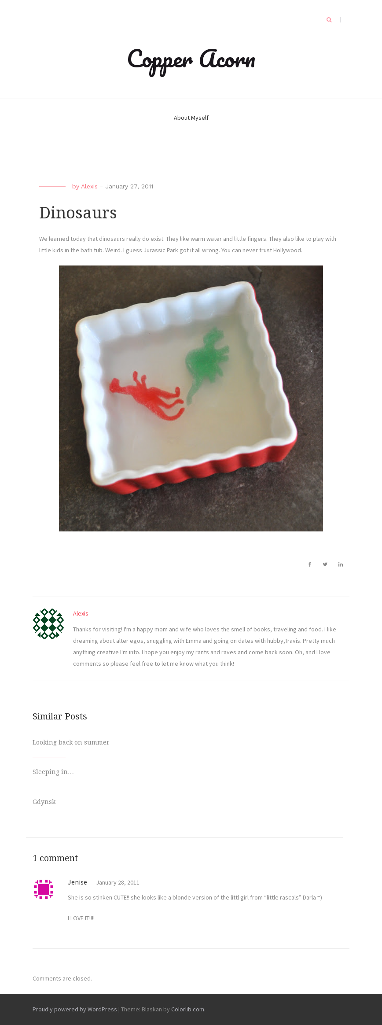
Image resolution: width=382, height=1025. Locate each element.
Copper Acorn (191, 58)
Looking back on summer (71, 742)
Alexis (89, 186)
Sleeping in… (53, 771)
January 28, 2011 (117, 882)
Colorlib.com (187, 1009)
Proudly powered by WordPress (75, 1009)
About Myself (191, 118)
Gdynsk (44, 801)
